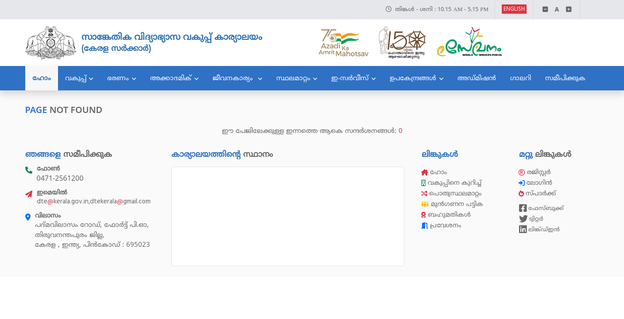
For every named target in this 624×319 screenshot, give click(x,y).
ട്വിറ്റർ (531, 218)
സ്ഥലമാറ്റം (293, 78)
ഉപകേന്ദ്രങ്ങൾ (413, 78)
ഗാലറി (520, 78)
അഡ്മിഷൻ (476, 78)
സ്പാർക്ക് (538, 193)
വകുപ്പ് (75, 78)
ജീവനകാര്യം (234, 78)
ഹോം (41, 78)
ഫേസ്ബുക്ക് (541, 208)
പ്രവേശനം (441, 225)
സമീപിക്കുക (565, 78)
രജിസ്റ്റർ (534, 172)
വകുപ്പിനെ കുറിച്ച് (452, 183)
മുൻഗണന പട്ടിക (452, 204)
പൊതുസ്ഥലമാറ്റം (451, 193)
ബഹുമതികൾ (446, 214)
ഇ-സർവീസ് (349, 78)
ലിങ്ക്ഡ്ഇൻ (539, 229)
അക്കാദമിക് (170, 78)
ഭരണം (118, 78)
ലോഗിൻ (536, 183)
